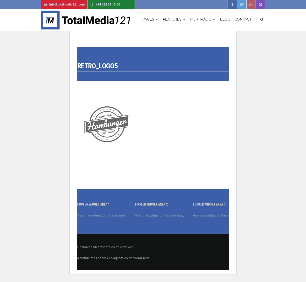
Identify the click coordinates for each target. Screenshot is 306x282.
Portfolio (203, 19)
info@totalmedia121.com (64, 4)
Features (174, 19)
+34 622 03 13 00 (105, 4)
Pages (150, 19)
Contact (243, 19)
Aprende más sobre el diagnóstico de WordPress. (113, 258)
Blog (225, 19)
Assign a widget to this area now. (101, 215)
